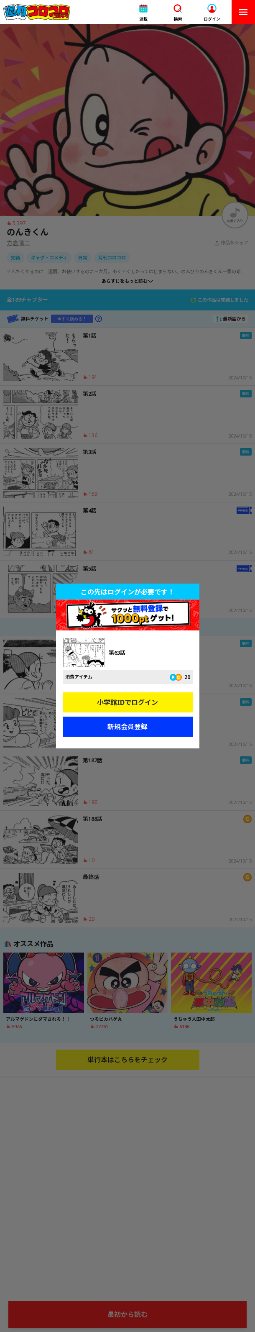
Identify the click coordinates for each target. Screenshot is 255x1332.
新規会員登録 (127, 726)
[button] (143, 12)
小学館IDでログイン (127, 702)
